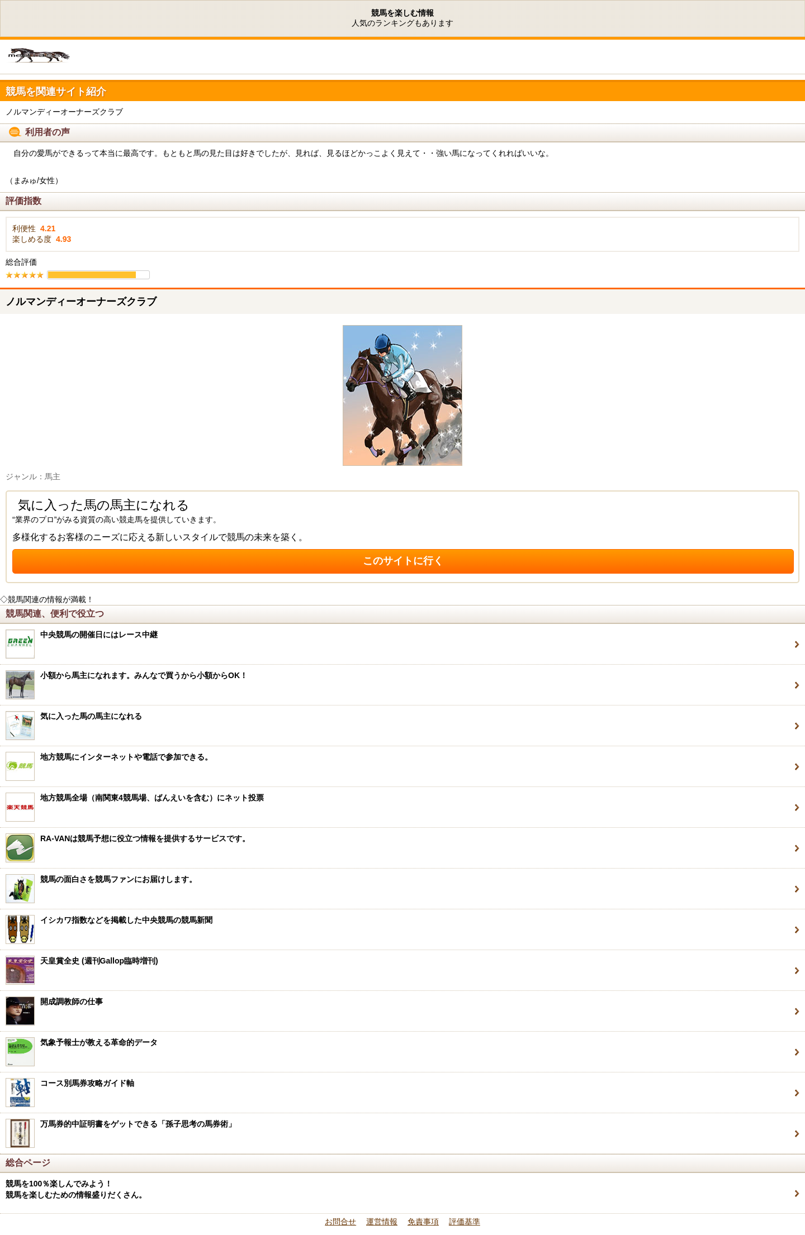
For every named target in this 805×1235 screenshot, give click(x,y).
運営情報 (381, 1221)
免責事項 (423, 1221)
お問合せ (340, 1221)
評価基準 (464, 1221)
